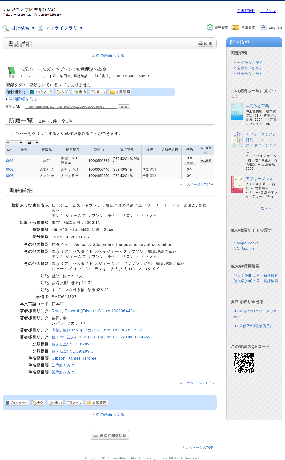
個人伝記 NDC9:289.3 (73, 351)
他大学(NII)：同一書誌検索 (256, 281)
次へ (264, 208)
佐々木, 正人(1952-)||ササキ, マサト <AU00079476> (101, 337)
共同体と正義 (257, 106)
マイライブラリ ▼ (60, 28)
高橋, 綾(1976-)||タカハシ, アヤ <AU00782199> (97, 330)
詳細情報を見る (23, 99)
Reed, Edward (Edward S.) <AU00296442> (93, 311)
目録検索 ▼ (18, 28)
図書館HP (246, 11)
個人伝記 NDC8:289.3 (73, 344)
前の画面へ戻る (110, 55)
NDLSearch (244, 249)
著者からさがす (250, 62)
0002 (10, 169)
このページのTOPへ (198, 184)
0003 (10, 176)
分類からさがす (250, 68)
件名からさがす (250, 73)
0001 (10, 161)
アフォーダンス (259, 179)
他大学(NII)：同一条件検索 (256, 275)
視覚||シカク (63, 372)
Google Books (246, 243)
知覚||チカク (63, 365)
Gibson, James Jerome (74, 358)
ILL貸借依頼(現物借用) (252, 326)
